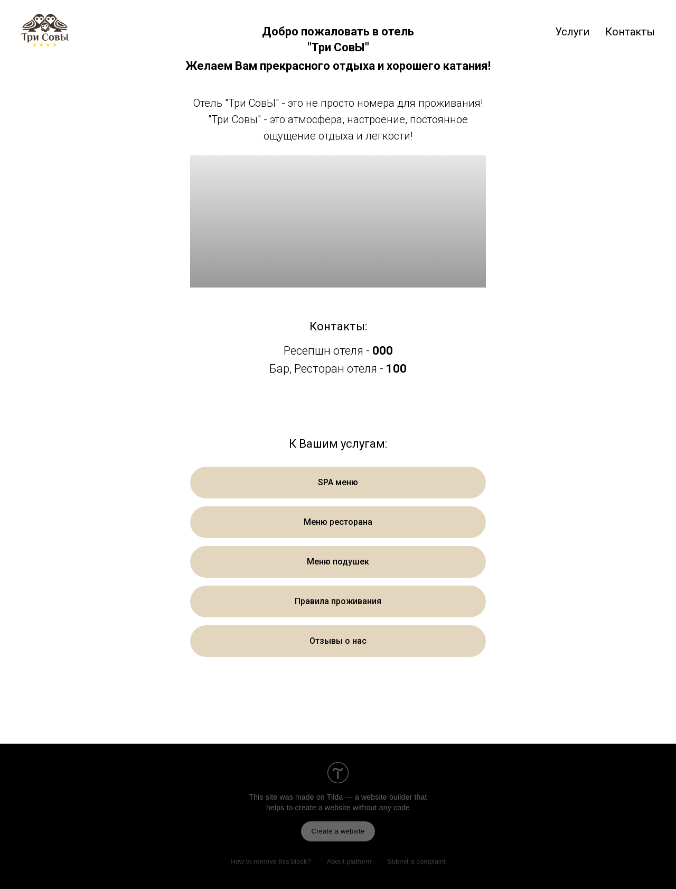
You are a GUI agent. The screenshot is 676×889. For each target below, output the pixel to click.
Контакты (630, 31)
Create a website (338, 831)
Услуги (572, 31)
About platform (349, 861)
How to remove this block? (270, 861)
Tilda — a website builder (369, 797)
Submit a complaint (416, 861)
